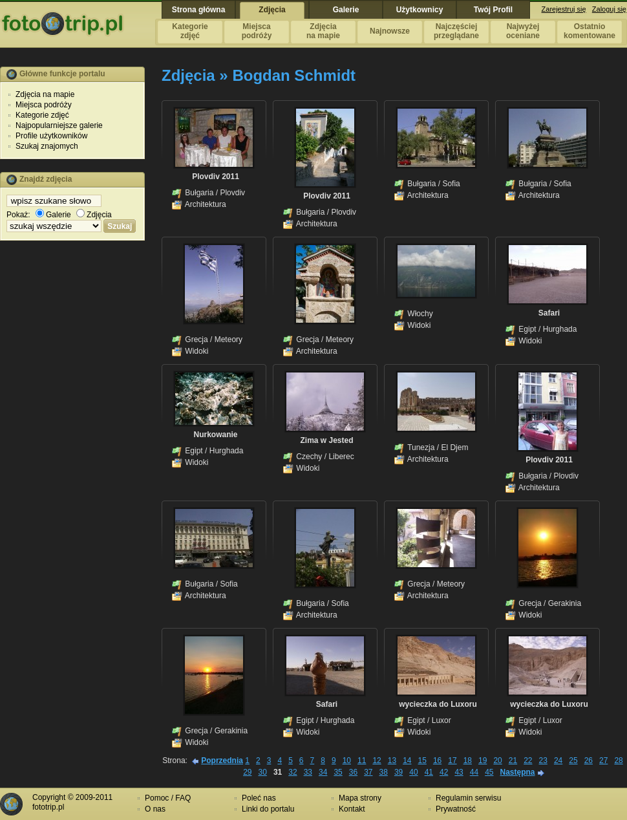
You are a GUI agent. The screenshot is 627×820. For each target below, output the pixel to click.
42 (444, 772)
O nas (155, 809)
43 (458, 772)
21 (513, 760)
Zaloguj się (609, 9)
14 (407, 760)
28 (618, 760)
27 (603, 760)
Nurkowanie (215, 434)
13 (392, 760)
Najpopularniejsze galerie (59, 125)
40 (413, 772)
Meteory (228, 339)
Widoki (196, 351)
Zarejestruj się (564, 9)
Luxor (441, 720)
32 (292, 772)
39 (398, 772)
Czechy (309, 456)
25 (573, 760)
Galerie (53, 214)
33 (308, 772)
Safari (549, 313)
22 (528, 760)
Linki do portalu (268, 809)
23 (543, 760)
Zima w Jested (326, 440)
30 (263, 772)
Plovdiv (232, 192)
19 (482, 760)
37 (368, 772)
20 (497, 760)
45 (489, 772)
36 (353, 772)
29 (247, 772)
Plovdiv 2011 (215, 176)
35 (338, 772)
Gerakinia (564, 603)
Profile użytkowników (51, 135)
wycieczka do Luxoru (438, 704)
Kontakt (352, 809)
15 (422, 760)
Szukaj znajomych (47, 146)
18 (467, 760)
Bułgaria (199, 192)
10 (347, 760)
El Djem (454, 447)
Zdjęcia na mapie (45, 94)
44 (474, 772)
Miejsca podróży (44, 104)
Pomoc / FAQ (168, 798)
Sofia (451, 183)
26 (588, 760)
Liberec (341, 456)
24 (558, 760)
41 (429, 772)
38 (383, 772)
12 (376, 760)
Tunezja (420, 447)
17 (452, 760)
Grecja (196, 339)
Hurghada (560, 329)
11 (361, 760)
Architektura (205, 204)
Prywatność (456, 809)
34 (323, 772)
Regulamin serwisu (468, 798)
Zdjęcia (94, 214)
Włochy (419, 313)
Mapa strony (360, 798)
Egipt (527, 329)
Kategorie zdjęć (42, 115)
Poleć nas (259, 798)
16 (437, 760)
